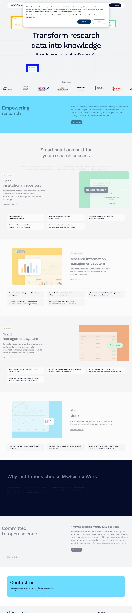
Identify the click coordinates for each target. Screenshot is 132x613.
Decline (99, 21)
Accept (84, 21)
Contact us (115, 5)
